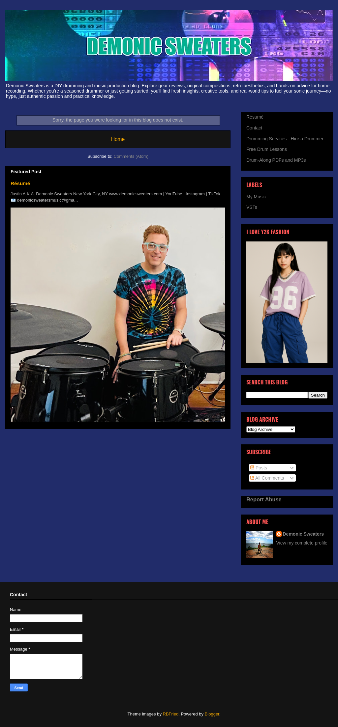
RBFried (171, 714)
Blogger (212, 714)
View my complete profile (301, 542)
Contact (254, 127)
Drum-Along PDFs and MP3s (276, 160)
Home (118, 139)
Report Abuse (264, 499)
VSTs (251, 207)
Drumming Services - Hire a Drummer (284, 138)
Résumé (20, 183)
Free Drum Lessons (266, 149)
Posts (258, 467)
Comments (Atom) (131, 156)
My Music (256, 196)
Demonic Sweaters (303, 534)
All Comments (267, 478)
